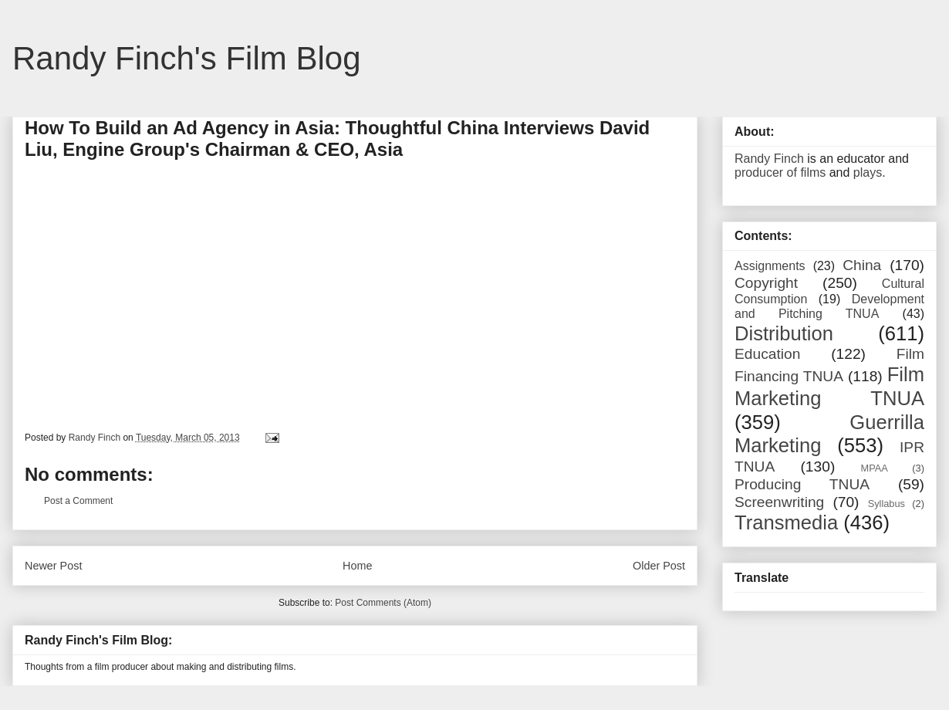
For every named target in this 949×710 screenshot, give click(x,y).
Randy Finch (769, 158)
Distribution (784, 333)
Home (357, 566)
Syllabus (886, 503)
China (862, 265)
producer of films (780, 172)
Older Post (659, 566)
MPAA (874, 468)
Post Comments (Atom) (383, 602)
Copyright (766, 283)
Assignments (770, 265)
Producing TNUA (802, 484)
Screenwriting (779, 502)
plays (867, 172)
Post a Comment (78, 500)
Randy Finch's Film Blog (186, 58)
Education (767, 354)
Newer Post (53, 566)
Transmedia (786, 522)
